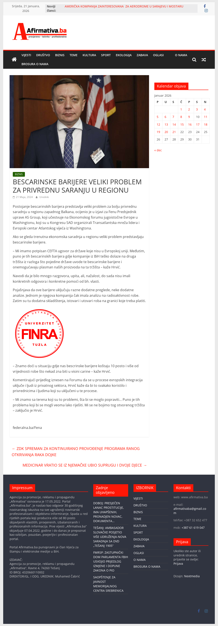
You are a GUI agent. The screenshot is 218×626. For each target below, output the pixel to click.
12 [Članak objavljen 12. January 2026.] (158, 124)
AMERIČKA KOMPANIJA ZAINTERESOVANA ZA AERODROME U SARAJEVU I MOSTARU (124, 6)
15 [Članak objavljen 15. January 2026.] (182, 124)
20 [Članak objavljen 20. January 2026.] (166, 132)
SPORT (106, 55)
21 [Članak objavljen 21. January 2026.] (174, 132)
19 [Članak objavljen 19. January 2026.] (158, 132)
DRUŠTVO (43, 55)
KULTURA (89, 55)
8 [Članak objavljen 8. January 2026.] (181, 117)
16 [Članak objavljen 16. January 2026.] (190, 124)
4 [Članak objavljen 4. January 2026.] (205, 109)
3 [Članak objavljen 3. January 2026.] (197, 109)
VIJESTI (26, 55)
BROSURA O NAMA (35, 64)
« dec (158, 150)
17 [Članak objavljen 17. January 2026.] (197, 124)
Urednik (44, 197)
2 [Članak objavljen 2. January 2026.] (189, 109)
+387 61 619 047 (193, 528)
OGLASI (158, 55)
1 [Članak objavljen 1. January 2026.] (181, 109)
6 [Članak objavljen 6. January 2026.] (165, 117)
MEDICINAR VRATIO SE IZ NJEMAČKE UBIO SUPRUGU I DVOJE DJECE (85, 465)
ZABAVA (142, 55)
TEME (73, 55)
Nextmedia (192, 576)
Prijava (178, 564)
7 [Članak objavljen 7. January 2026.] (173, 117)
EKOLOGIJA (124, 55)
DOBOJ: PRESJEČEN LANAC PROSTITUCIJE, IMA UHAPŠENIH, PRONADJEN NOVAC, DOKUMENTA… (108, 512)
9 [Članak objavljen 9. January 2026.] (189, 117)
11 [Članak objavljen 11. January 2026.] (205, 117)
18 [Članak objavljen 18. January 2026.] (205, 124)
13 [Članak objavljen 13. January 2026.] (166, 124)
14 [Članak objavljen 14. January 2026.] (174, 124)
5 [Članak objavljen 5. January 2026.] (157, 117)
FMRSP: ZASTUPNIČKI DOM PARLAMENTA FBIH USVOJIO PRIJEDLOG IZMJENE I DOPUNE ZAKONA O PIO (110, 561)
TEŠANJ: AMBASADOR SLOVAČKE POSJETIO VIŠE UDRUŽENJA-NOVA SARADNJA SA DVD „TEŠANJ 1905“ (109, 537)
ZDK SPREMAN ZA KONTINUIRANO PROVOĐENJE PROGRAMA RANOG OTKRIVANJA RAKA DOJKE (76, 451)
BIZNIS (60, 55)
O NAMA (181, 55)
